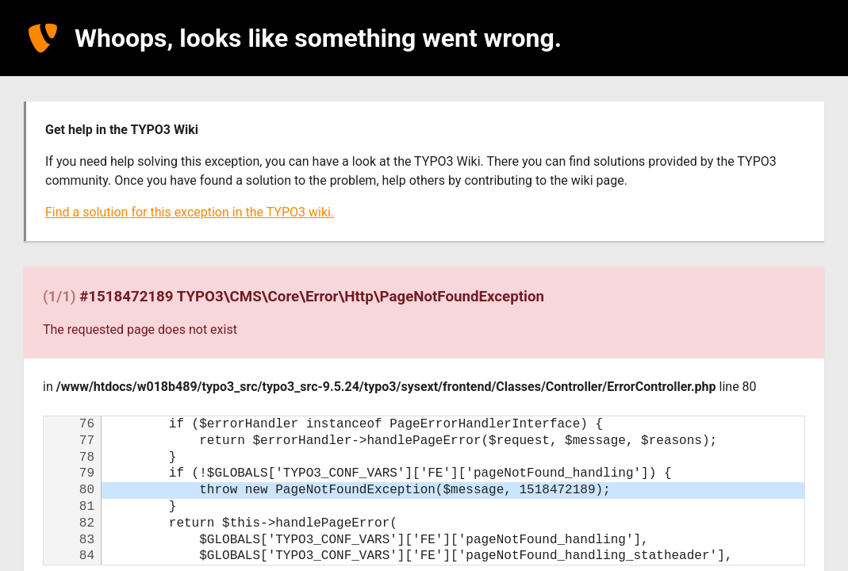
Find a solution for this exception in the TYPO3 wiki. (189, 212)
